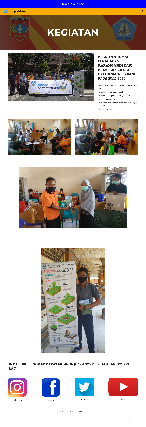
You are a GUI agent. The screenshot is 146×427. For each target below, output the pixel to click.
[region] (73, 4)
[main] (73, 32)
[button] (143, 11)
